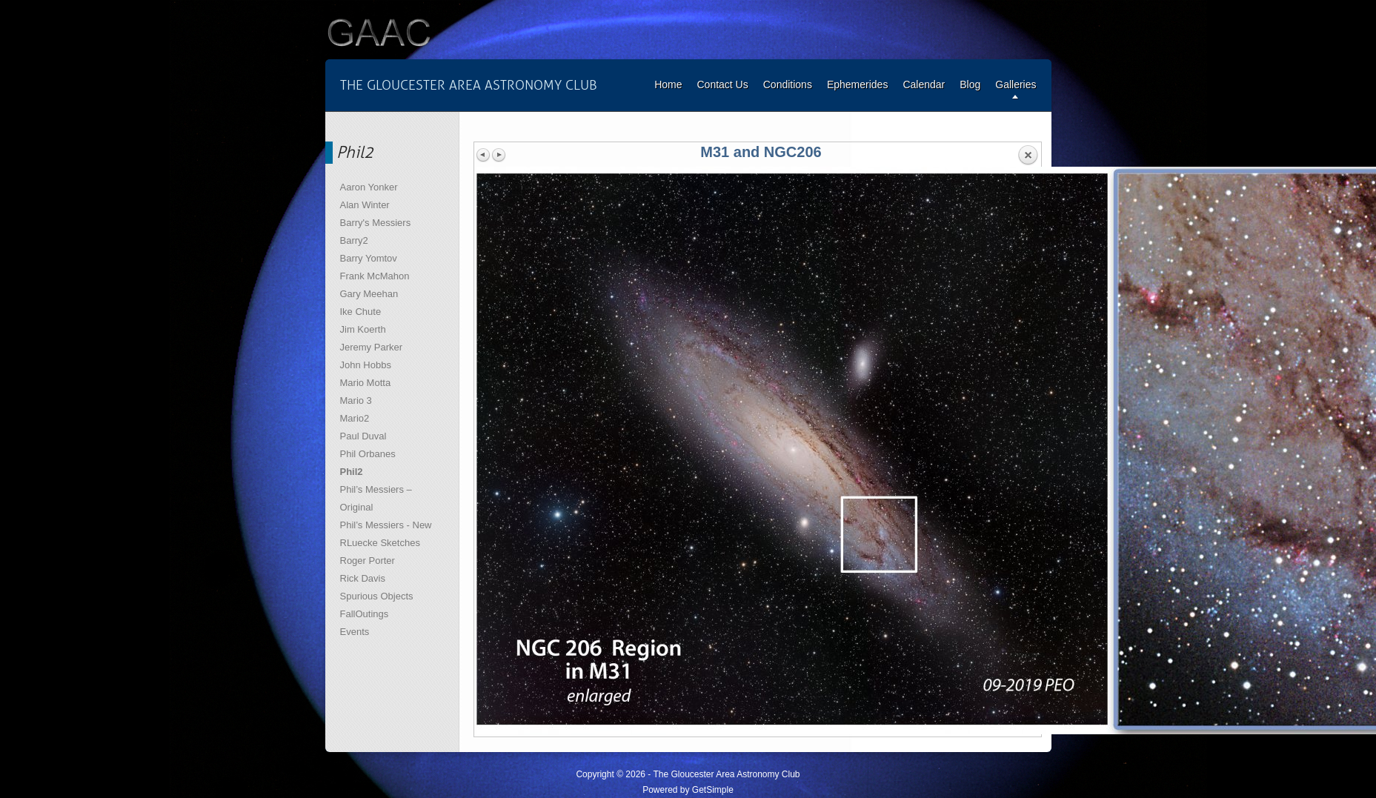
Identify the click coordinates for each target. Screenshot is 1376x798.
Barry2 (354, 240)
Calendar (924, 84)
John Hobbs (365, 364)
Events (355, 631)
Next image (498, 154)
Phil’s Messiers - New (386, 525)
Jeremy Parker (371, 347)
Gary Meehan (369, 293)
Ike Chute (361, 311)
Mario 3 (356, 400)
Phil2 (351, 471)
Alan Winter (365, 204)
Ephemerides (857, 84)
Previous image (483, 154)
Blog (970, 84)
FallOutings (364, 613)
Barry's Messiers (375, 222)
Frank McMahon (375, 276)
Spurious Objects (376, 596)
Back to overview (1028, 155)
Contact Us (722, 84)
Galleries (1015, 84)
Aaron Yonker (369, 187)
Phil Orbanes (368, 453)
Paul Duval (363, 436)
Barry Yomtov (368, 258)
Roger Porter (367, 560)
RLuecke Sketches (380, 542)
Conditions (787, 84)
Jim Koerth (363, 329)
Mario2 (355, 418)
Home (668, 84)
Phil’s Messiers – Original (376, 498)
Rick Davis (362, 578)
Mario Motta (365, 382)
